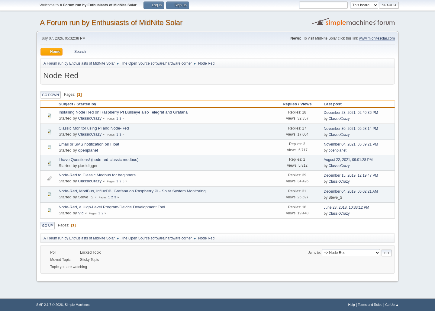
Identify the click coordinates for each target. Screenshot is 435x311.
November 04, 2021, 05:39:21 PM (351, 144)
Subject (66, 104)
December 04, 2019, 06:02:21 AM (351, 191)
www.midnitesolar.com (377, 38)
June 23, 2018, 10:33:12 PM (346, 207)
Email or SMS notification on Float (89, 144)
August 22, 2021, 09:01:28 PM (348, 160)
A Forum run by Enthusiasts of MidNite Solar (111, 22)
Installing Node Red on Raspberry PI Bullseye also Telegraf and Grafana (123, 112)
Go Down (50, 95)
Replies (290, 104)
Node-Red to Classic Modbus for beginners (97, 175)
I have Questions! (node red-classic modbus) (98, 159)
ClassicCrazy (90, 118)
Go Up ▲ (392, 304)
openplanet (88, 150)
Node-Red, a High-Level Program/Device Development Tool (112, 207)
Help (351, 304)
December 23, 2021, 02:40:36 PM (351, 113)
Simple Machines (77, 304)
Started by (86, 104)
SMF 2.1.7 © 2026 (49, 304)
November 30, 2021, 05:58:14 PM (351, 129)
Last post (335, 104)
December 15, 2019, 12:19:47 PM (351, 175)
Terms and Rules (370, 304)
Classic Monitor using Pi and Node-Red (94, 128)
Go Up (47, 225)
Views (306, 104)
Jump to (314, 252)
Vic (80, 213)
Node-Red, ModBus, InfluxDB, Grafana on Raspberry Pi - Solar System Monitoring (132, 191)
